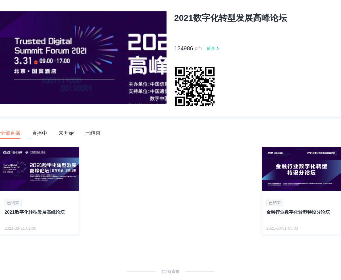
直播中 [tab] (39, 133)
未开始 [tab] (66, 133)
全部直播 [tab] (10, 133)
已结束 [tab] (93, 133)
